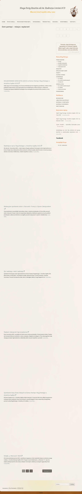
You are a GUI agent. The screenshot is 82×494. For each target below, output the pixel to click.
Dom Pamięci (63, 21)
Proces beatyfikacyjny (23, 21)
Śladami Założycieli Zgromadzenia (16, 332)
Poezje (59, 61)
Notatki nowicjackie (62, 63)
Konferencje (59, 76)
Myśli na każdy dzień (61, 70)
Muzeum (55, 21)
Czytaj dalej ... (7, 91)
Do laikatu (60, 78)
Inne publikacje (60, 106)
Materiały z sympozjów (62, 102)
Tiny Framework (12, 488)
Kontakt (72, 21)
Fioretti (58, 72)
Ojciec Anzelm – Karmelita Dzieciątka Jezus (68, 124)
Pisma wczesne (60, 59)
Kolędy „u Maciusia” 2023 (13, 456)
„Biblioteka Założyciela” (62, 100)
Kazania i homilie (60, 74)
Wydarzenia (36, 21)
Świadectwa (46, 21)
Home (3, 21)
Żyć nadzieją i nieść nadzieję (14, 271)
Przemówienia (60, 91)
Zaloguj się (20, 488)
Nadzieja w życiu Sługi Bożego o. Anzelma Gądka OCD (23, 146)
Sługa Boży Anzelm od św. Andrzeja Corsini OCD (42, 8)
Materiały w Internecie (62, 104)
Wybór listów (60, 84)
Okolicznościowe (62, 89)
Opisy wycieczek (62, 66)
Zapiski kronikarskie (62, 65)
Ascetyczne (60, 82)
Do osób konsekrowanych (64, 80)
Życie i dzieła (10, 21)
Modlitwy (58, 69)
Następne (46, 471)
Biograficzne (59, 98)
